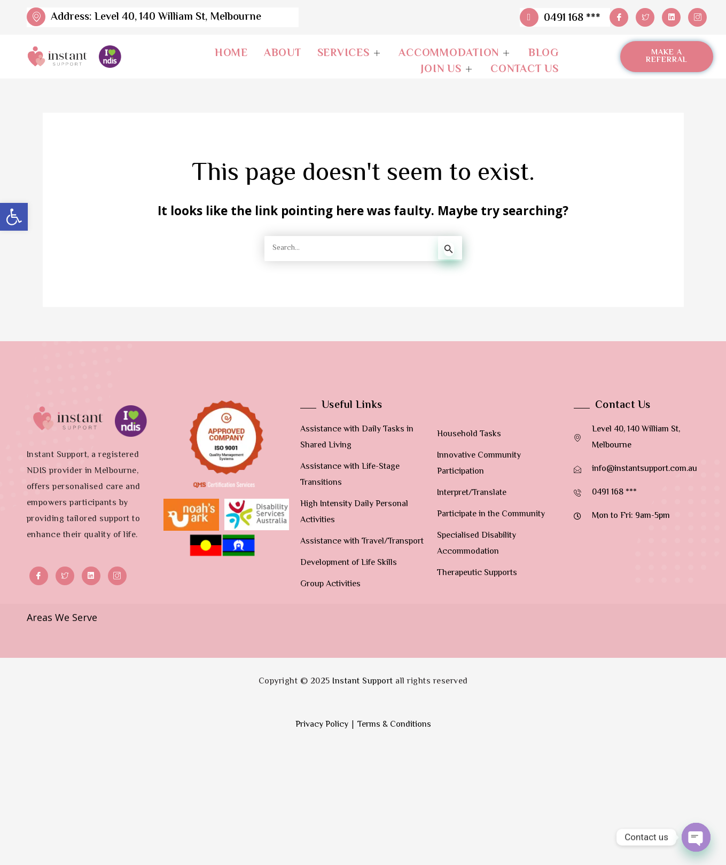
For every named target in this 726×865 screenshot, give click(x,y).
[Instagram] (697, 17)
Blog (543, 54)
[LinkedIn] (671, 17)
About (282, 54)
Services (350, 54)
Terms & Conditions (394, 763)
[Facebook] (619, 17)
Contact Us (524, 70)
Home (231, 54)
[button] (14, 217)
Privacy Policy (321, 763)
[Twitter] (645, 17)
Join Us (447, 70)
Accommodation (455, 54)
